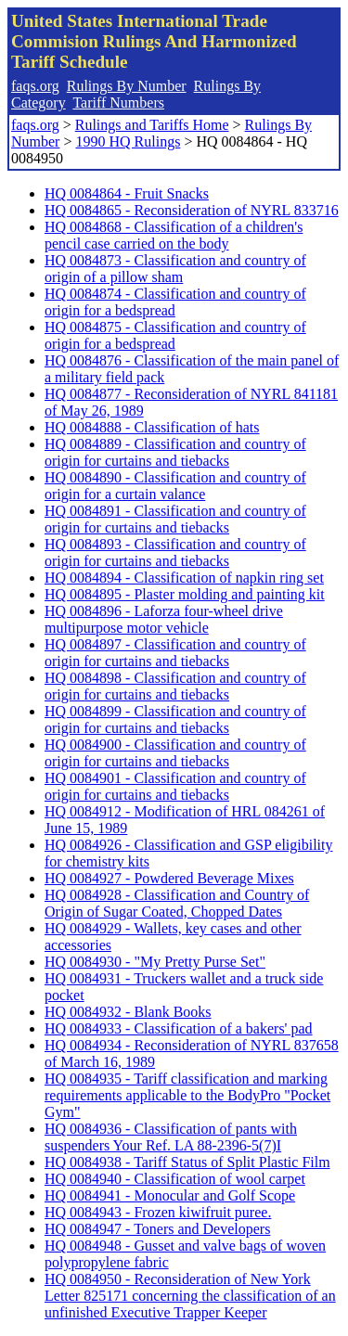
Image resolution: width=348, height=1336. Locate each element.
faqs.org (35, 86)
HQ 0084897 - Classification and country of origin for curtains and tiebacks (175, 652)
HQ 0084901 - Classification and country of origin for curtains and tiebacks (175, 786)
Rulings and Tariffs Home (152, 125)
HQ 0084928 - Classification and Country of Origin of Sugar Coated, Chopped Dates (177, 903)
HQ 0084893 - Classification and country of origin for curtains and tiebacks (175, 552)
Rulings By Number (127, 86)
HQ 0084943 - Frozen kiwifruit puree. (158, 1212)
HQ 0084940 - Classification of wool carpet (175, 1179)
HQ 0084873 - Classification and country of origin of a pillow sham (175, 268)
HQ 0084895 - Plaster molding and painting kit (185, 594)
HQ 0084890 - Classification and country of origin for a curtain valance (175, 485)
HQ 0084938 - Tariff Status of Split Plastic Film (187, 1162)
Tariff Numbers (118, 102)
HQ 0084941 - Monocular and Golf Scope (170, 1195)
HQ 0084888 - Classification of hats (152, 427)
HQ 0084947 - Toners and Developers (157, 1229)
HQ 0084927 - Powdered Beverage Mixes (169, 878)
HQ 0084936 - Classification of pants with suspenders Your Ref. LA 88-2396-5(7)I (171, 1137)
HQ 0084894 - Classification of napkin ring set (184, 577)
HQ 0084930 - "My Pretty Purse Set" (155, 962)
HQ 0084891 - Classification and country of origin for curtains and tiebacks (175, 519)
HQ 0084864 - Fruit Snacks (127, 193)
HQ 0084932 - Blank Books (128, 1012)
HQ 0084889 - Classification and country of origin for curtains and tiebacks (175, 452)
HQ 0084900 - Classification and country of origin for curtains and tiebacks (175, 753)
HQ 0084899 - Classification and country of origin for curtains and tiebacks (175, 719)
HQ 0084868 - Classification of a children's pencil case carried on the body (174, 235)
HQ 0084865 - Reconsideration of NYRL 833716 (192, 210)
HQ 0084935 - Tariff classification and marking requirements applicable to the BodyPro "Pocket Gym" (187, 1095)
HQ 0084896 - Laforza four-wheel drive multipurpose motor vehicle (164, 619)
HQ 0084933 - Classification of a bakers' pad (179, 1028)
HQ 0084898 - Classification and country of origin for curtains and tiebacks (175, 686)
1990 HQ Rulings (127, 141)
